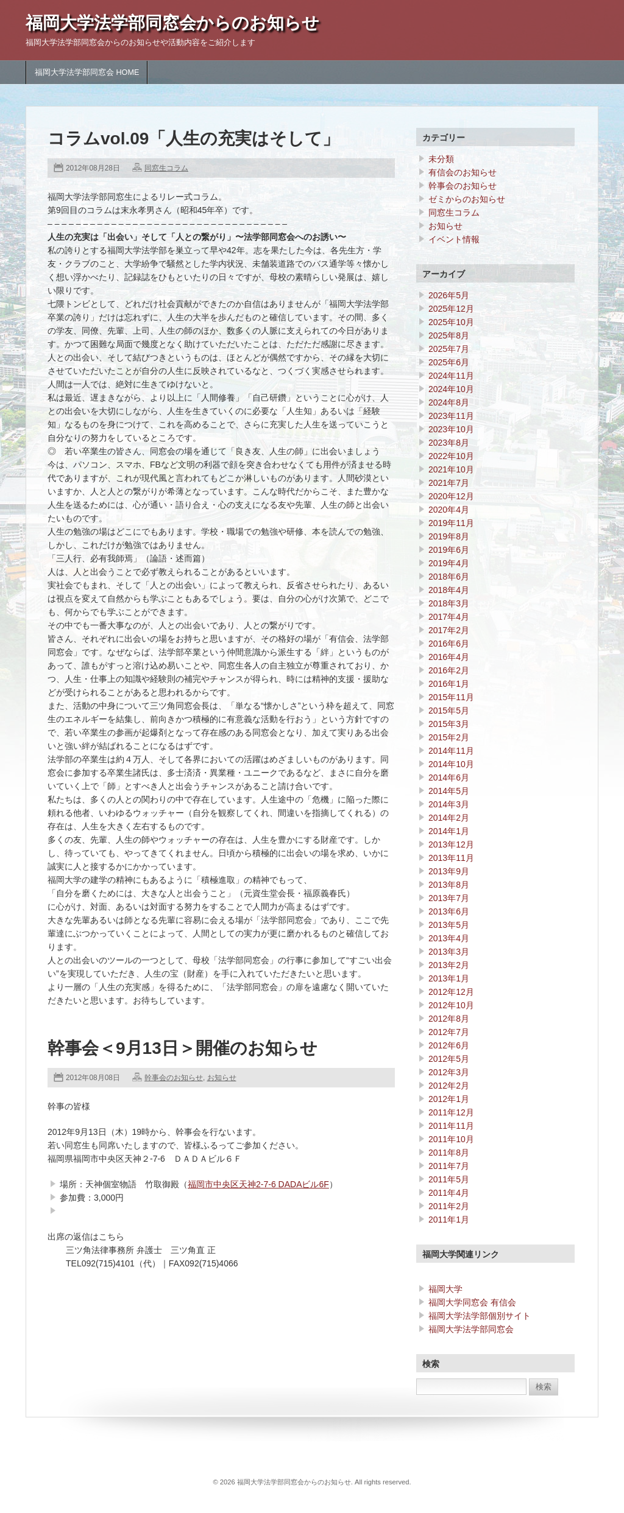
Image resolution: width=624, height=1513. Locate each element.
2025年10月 (451, 322)
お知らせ (221, 1077)
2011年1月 (448, 1219)
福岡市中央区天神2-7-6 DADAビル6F (258, 1184)
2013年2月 (448, 965)
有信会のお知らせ (462, 172)
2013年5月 (448, 925)
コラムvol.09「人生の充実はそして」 (193, 138)
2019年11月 (451, 523)
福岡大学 (445, 1289)
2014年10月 (451, 764)
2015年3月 (448, 724)
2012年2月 (448, 1085)
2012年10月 (451, 1005)
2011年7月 (448, 1166)
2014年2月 (448, 818)
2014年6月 (448, 777)
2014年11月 (451, 751)
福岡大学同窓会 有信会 (472, 1302)
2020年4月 (448, 509)
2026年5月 (448, 295)
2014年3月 (448, 804)
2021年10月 (451, 469)
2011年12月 (451, 1112)
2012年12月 (451, 992)
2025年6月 (448, 362)
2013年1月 (448, 978)
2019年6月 (448, 550)
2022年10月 (451, 456)
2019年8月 (448, 536)
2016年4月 (448, 657)
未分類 (441, 159)
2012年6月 (448, 1045)
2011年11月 (451, 1126)
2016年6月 (448, 643)
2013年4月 (448, 938)
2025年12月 (451, 309)
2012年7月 (448, 1032)
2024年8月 (448, 402)
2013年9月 (448, 871)
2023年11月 (451, 416)
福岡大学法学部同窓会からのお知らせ (172, 22)
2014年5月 (448, 791)
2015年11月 (451, 697)
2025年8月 (448, 335)
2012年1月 (448, 1099)
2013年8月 (448, 885)
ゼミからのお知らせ (466, 199)
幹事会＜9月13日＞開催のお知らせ (182, 1048)
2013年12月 (451, 844)
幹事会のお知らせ (173, 1077)
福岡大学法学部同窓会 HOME (87, 72)
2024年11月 (451, 376)
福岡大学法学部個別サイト (479, 1316)
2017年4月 (448, 617)
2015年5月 (448, 710)
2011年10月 (451, 1139)
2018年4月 (448, 590)
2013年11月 (451, 858)
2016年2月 (448, 670)
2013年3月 (448, 952)
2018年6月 (448, 576)
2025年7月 (448, 349)
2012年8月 (448, 1018)
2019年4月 (448, 563)
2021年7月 (448, 483)
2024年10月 (451, 389)
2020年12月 (451, 496)
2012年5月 (448, 1059)
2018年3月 (448, 603)
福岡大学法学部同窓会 (471, 1329)
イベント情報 (454, 239)
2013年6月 (448, 911)
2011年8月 (448, 1152)
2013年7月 (448, 898)
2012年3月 (448, 1072)
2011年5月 (448, 1179)
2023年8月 (448, 443)
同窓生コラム (166, 168)
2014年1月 (448, 831)
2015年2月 (448, 737)
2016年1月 (448, 684)
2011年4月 (448, 1193)
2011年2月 (448, 1206)
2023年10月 (451, 429)
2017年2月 (448, 630)
